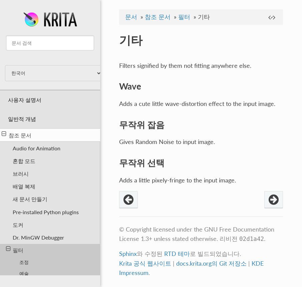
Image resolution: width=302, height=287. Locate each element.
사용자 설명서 (24, 100)
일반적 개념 (22, 119)
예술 (24, 273)
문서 (131, 16)
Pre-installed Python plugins (46, 212)
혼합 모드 (24, 161)
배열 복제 (24, 186)
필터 (15, 249)
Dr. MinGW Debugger (38, 237)
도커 (18, 225)
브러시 (21, 173)
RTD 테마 (177, 253)
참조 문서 (16, 134)
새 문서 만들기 (30, 199)
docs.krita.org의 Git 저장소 (211, 263)
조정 (24, 262)
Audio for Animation (36, 148)
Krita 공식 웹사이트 (145, 263)
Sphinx (128, 253)
